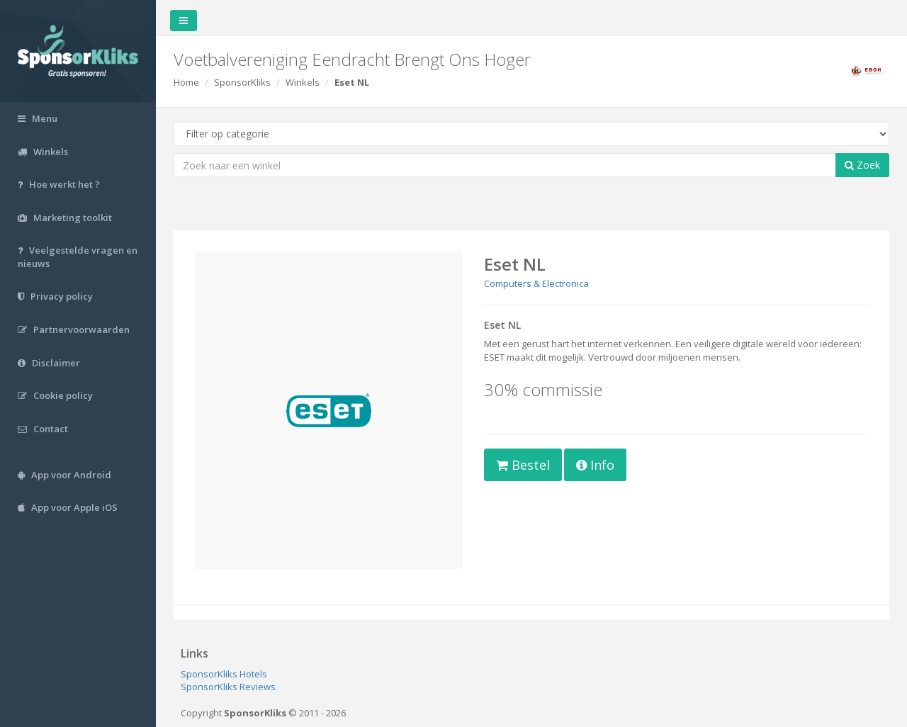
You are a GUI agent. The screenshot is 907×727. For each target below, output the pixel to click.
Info (595, 464)
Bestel (523, 464)
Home (186, 82)
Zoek (862, 164)
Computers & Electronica (536, 283)
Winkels (303, 82)
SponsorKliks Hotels (224, 673)
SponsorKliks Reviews (228, 686)
